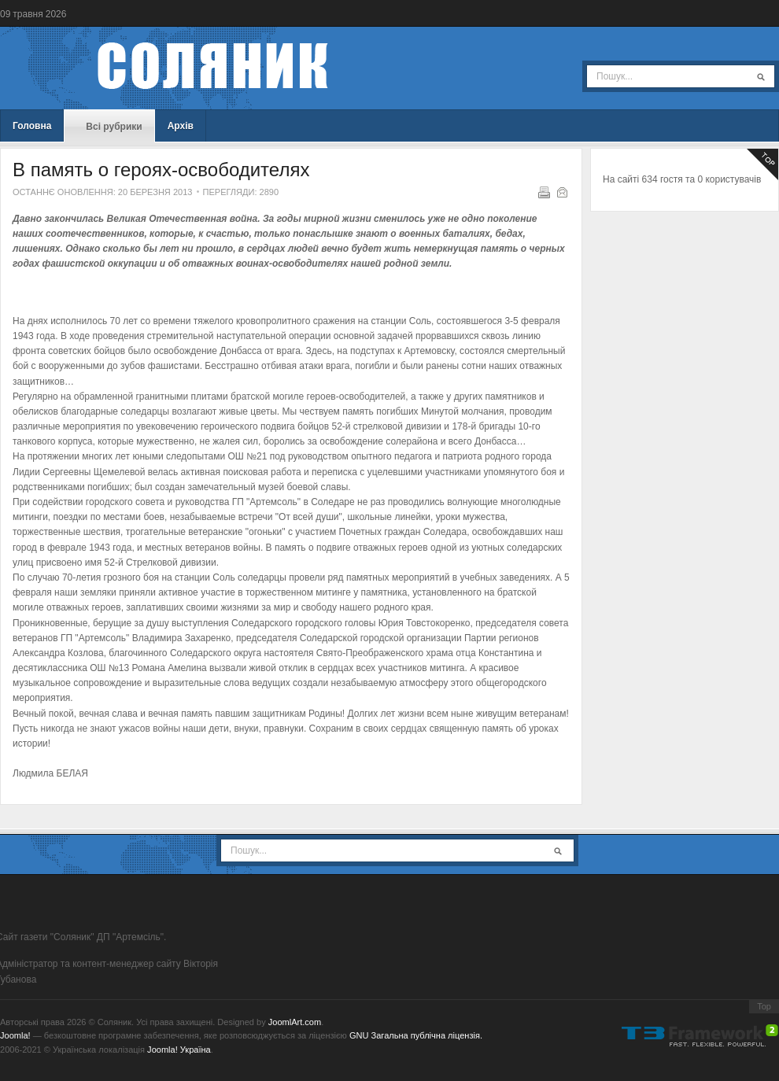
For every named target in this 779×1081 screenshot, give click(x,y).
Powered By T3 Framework (700, 1035)
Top (764, 1006)
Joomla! (15, 1035)
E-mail (561, 191)
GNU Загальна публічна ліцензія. (415, 1035)
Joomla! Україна (179, 1049)
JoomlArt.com (294, 1022)
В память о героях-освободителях (161, 169)
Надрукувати (542, 191)
